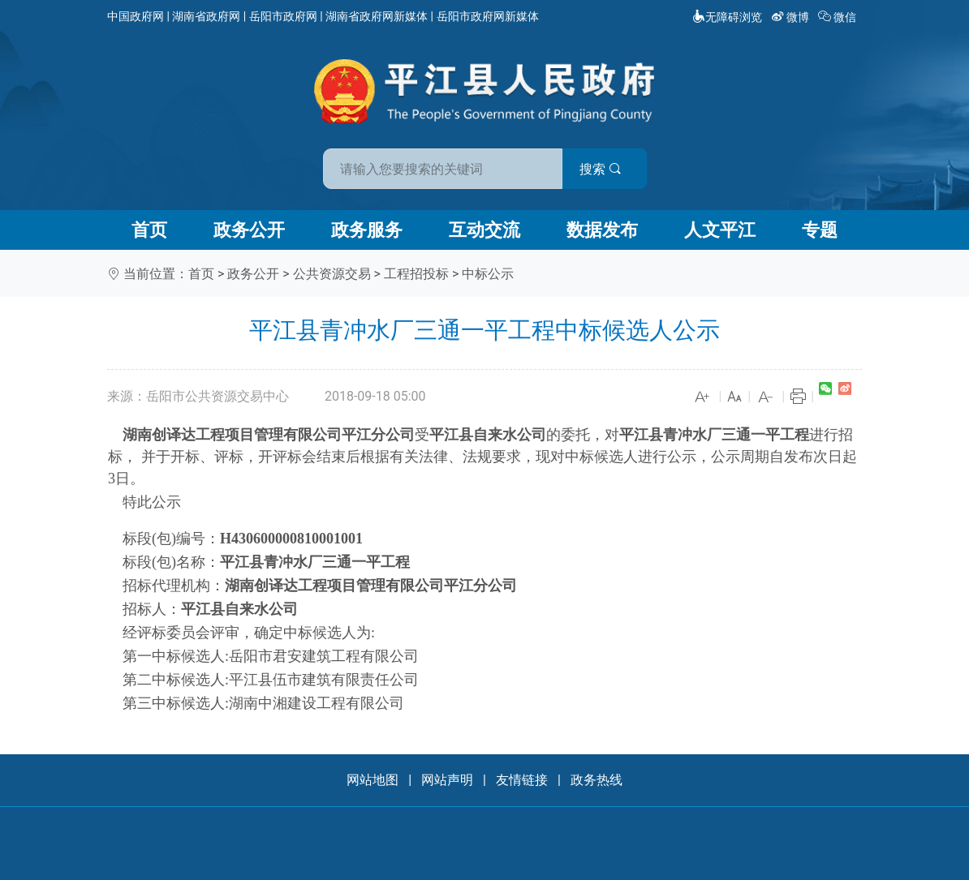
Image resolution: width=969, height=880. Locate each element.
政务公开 (249, 230)
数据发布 (602, 230)
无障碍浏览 (727, 17)
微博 (791, 17)
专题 (820, 230)
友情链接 (522, 780)
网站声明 (447, 780)
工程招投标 (416, 273)
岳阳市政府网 (283, 16)
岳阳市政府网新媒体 (488, 16)
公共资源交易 (332, 273)
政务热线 (596, 780)
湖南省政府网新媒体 (376, 16)
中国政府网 (135, 16)
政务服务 (367, 230)
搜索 (600, 169)
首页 (149, 230)
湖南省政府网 (206, 16)
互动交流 (484, 230)
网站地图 (372, 780)
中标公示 (488, 273)
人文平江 (720, 230)
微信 (838, 17)
